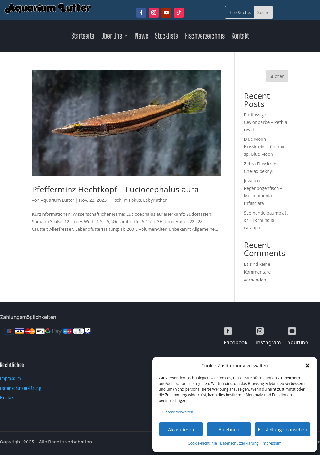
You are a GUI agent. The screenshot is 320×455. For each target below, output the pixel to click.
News (141, 36)
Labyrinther (155, 200)
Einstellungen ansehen (282, 429)
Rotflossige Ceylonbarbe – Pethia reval (265, 122)
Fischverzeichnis (205, 36)
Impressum (272, 443)
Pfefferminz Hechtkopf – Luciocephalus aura (115, 189)
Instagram (268, 342)
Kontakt (240, 36)
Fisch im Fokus (126, 200)
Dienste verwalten (177, 412)
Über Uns (111, 36)
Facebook (236, 342)
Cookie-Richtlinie (202, 443)
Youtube (298, 342)
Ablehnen (228, 429)
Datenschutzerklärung (239, 443)
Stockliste (166, 36)
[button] (307, 365)
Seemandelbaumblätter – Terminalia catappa (266, 220)
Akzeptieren (181, 429)
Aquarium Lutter (57, 200)
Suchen (277, 76)
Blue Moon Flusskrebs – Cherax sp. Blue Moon (264, 146)
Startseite (82, 36)
